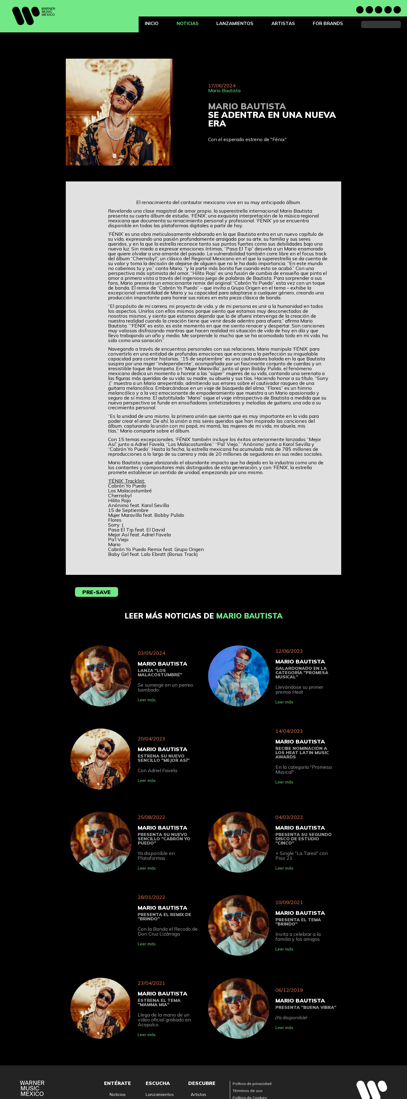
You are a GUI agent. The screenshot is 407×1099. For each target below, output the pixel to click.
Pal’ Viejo (227, 444)
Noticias (188, 23)
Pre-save (96, 592)
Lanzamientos (234, 23)
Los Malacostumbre (190, 444)
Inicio (152, 23)
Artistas (283, 23)
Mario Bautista (224, 90)
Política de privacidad (252, 1083)
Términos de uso (248, 1090)
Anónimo (253, 444)
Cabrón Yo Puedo (129, 449)
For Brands (328, 23)
